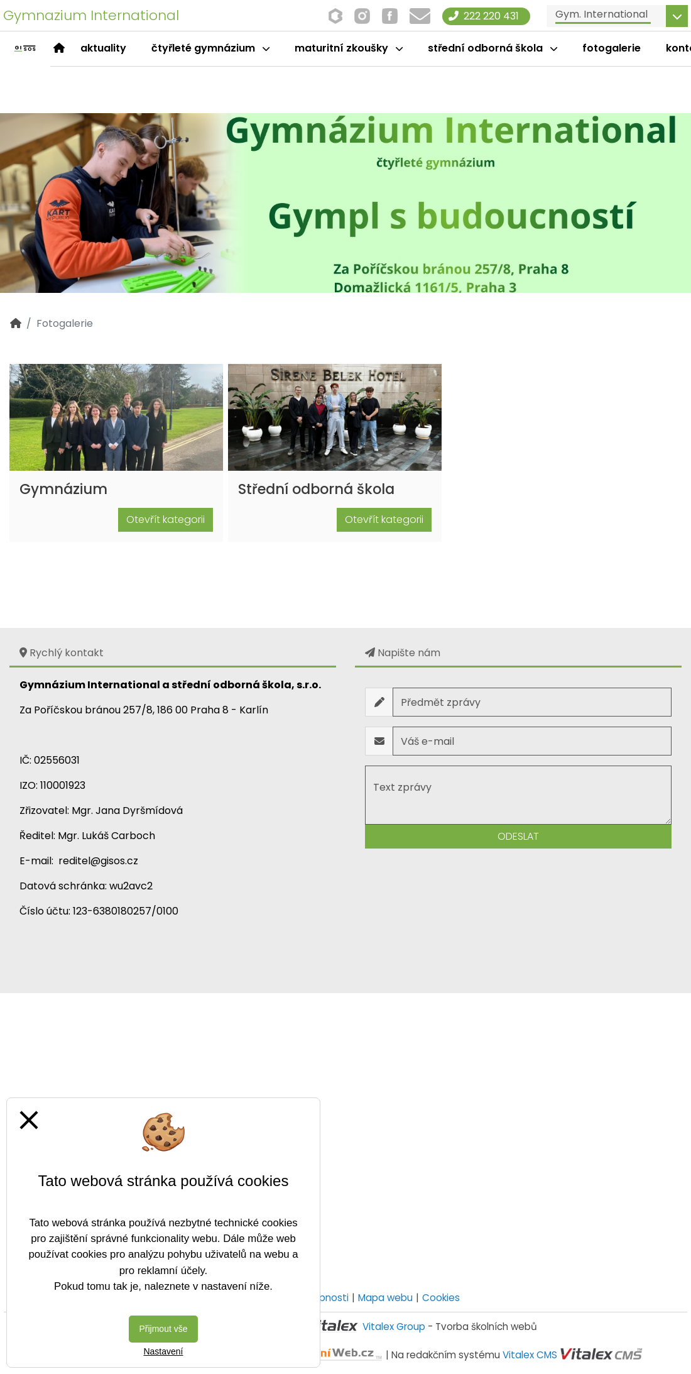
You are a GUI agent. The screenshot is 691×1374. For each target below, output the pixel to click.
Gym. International (601, 14)
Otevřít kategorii (165, 519)
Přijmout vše (163, 1329)
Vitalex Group (393, 1326)
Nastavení (163, 1351)
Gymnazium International (91, 15)
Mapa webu (385, 1297)
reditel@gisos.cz (98, 861)
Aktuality (103, 48)
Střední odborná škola (492, 48)
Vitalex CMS (530, 1354)
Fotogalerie (611, 48)
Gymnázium (63, 489)
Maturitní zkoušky (349, 48)
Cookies (441, 1297)
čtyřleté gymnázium (210, 48)
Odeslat (518, 836)
